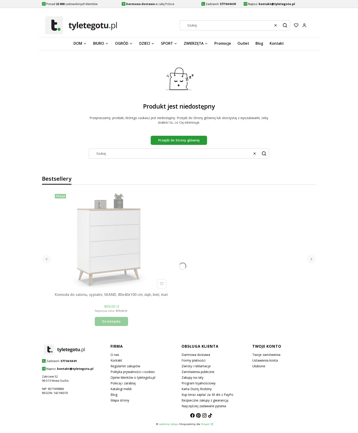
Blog (114, 394)
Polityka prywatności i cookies (133, 372)
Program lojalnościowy (199, 383)
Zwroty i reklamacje (196, 366)
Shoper (205, 424)
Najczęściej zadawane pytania (204, 406)
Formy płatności (193, 360)
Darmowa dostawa (196, 354)
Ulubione (258, 366)
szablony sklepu (169, 424)
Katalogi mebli (121, 389)
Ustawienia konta (265, 360)
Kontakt (116, 360)
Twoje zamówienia (266, 354)
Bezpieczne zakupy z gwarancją (205, 400)
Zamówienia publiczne (198, 372)
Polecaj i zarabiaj (123, 383)
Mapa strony (120, 400)
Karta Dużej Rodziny (197, 389)
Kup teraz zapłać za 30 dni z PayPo (207, 394)
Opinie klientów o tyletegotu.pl (133, 377)
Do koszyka (111, 321)
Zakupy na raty (192, 377)
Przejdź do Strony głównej (179, 140)
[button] (285, 25)
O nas (115, 354)
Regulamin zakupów (125, 366)
